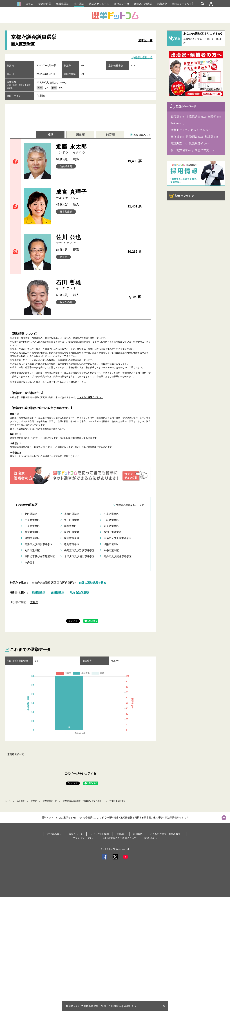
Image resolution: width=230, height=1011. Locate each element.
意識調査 (162, 3)
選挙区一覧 (145, 40)
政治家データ (121, 3)
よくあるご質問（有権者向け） (166, 834)
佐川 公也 (85, 239)
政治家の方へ (54, 834)
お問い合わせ (151, 838)
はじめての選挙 (143, 3)
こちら (61, 382)
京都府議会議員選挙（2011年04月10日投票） (83, 801)
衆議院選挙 (44, 3)
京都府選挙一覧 (15, 754)
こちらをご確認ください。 (90, 397)
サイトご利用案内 (99, 834)
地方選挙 (79, 3)
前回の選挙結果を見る (92, 582)
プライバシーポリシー (84, 838)
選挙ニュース (76, 834)
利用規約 (137, 834)
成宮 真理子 (85, 194)
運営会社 (121, 834)
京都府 (34, 602)
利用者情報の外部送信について (119, 838)
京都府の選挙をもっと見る (130, 505)
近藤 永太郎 (85, 149)
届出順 (80, 134)
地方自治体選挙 (79, 592)
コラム (29, 3)
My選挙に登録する (142, 57)
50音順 (110, 134)
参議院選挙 (62, 3)
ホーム (8, 801)
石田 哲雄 (85, 284)
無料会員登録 (91, 1006)
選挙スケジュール (99, 3)
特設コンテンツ (182, 3)
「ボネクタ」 (107, 373)
